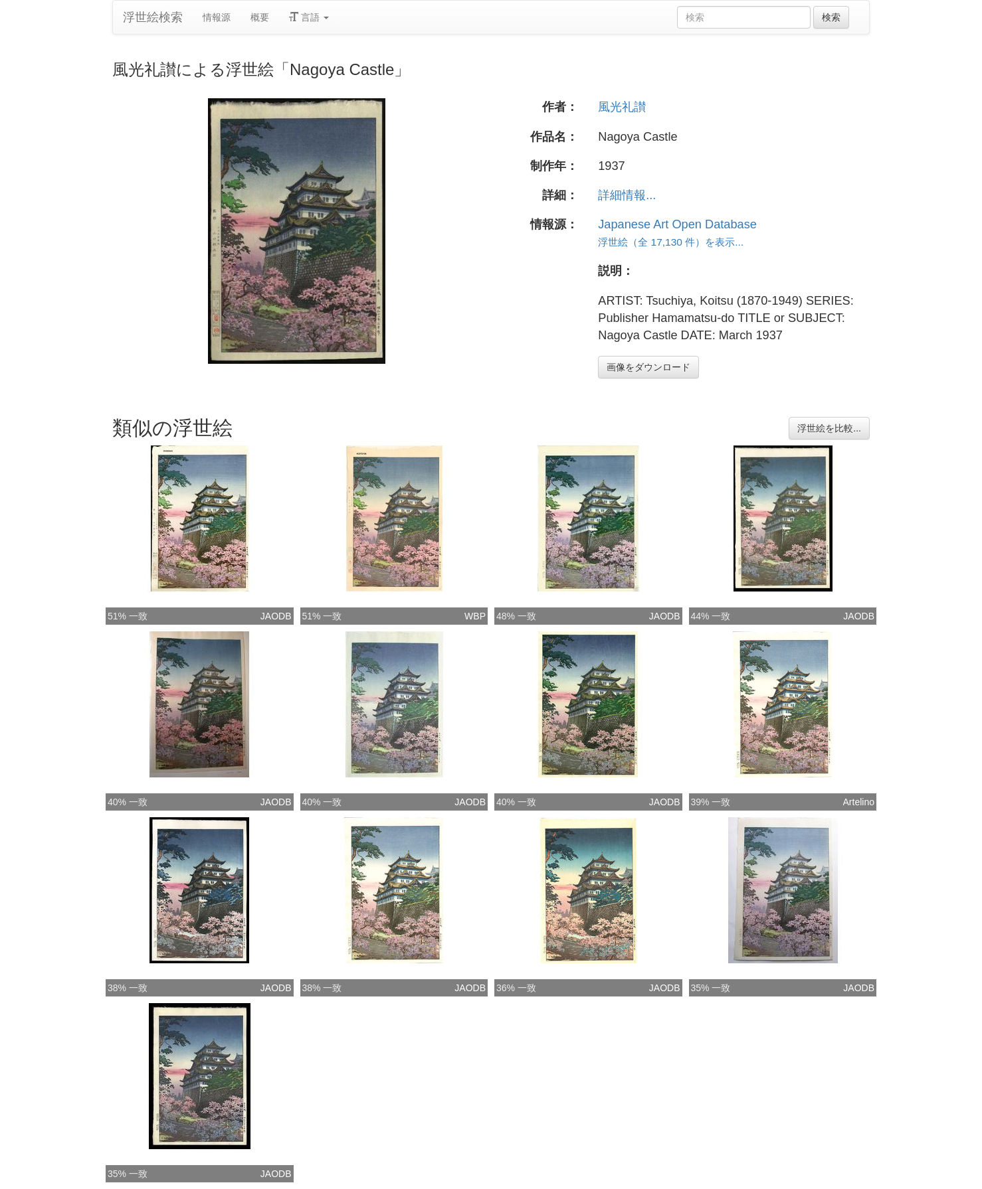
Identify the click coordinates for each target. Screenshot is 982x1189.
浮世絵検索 (153, 17)
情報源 (217, 17)
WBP (475, 616)
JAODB (276, 616)
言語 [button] (309, 17)
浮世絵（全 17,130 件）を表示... (670, 242)
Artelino (858, 802)
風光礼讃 (622, 107)
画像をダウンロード (648, 367)
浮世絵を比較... (829, 428)
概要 (259, 17)
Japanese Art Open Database (677, 224)
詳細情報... (627, 195)
